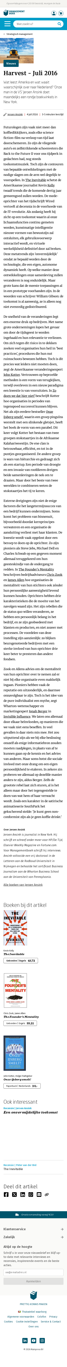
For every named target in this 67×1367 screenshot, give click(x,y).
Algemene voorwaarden (20, 1316)
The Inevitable (35, 180)
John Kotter (12, 375)
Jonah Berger (38, 711)
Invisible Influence (17, 717)
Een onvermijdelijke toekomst (31, 1113)
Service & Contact (51, 1321)
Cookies (8, 1321)
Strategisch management (20, 34)
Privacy (53, 1316)
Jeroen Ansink (15, 114)
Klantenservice (33, 1229)
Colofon (41, 1316)
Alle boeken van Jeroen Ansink (23, 884)
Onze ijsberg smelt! (17, 1079)
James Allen (16, 580)
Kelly (51, 185)
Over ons (33, 1326)
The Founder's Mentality (36, 569)
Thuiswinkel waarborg (32, 1311)
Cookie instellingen (27, 1321)
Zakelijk (33, 1237)
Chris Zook (54, 575)
